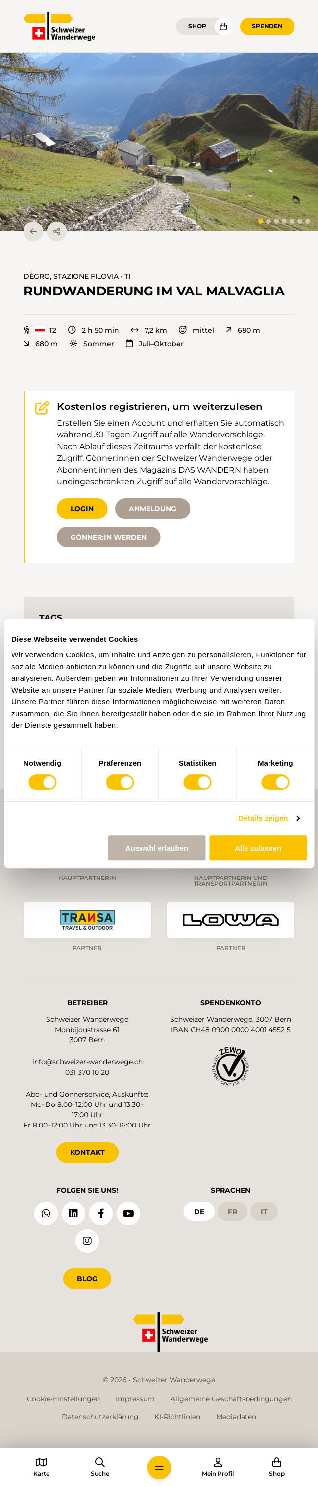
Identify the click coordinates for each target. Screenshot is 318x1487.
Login (82, 508)
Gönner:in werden (109, 537)
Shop (197, 26)
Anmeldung (152, 508)
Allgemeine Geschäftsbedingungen (231, 1399)
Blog (87, 1278)
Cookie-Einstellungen (63, 1399)
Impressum (135, 1399)
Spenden (267, 26)
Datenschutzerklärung (100, 1416)
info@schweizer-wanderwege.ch (87, 1062)
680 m (243, 330)
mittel (196, 330)
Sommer (92, 344)
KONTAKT (87, 1152)
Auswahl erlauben (156, 848)
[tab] (260, 221)
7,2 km (149, 330)
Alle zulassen (258, 848)
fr (232, 1211)
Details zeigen (263, 818)
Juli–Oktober (155, 344)
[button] (159, 142)
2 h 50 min (93, 330)
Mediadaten (236, 1416)
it (264, 1211)
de (199, 1211)
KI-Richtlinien (177, 1416)
